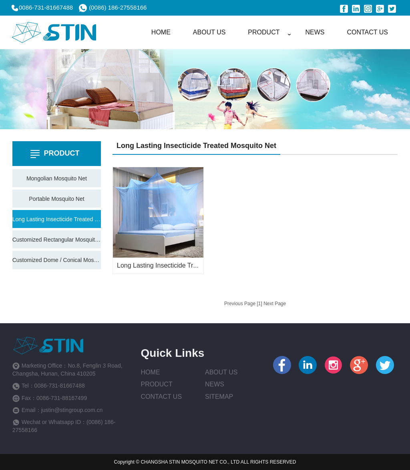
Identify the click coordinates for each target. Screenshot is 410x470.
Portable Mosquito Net (56, 199)
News (214, 384)
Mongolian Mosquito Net (56, 178)
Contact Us (161, 396)
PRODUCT (263, 32)
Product (157, 384)
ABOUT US (209, 32)
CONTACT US (367, 32)
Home (150, 372)
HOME (161, 32)
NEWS (314, 32)
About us (221, 372)
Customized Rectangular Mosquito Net (56, 239)
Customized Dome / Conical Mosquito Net (56, 260)
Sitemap (219, 396)
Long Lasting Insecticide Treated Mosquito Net (56, 219)
